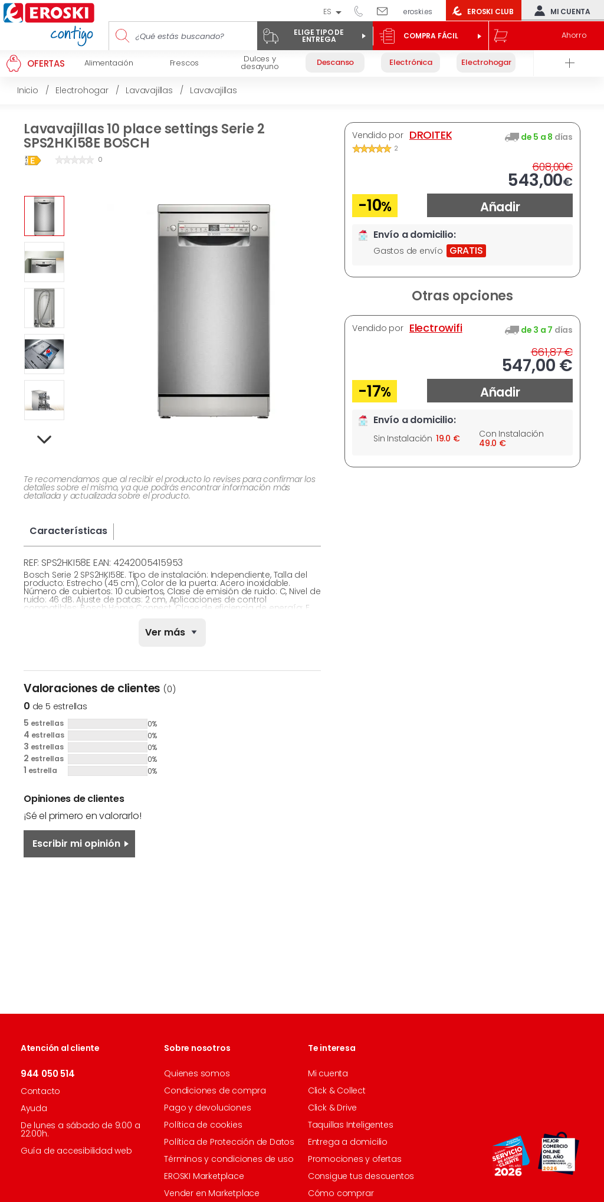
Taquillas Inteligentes (350, 1125)
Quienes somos (196, 1073)
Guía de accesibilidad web (76, 1151)
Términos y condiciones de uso (228, 1159)
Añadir (500, 206)
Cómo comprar (341, 1193)
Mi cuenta (559, 10)
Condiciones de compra (215, 1090)
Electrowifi (435, 328)
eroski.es (417, 11)
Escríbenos (386, 10)
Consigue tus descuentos (361, 1176)
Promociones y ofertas (355, 1159)
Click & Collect (337, 1090)
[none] (172, 632)
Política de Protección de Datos (229, 1142)
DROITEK (430, 135)
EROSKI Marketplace (204, 1176)
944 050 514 (362, 10)
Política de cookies (203, 1125)
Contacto (40, 1091)
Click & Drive (332, 1107)
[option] (44, 216)
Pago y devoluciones (207, 1107)
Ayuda (34, 1108)
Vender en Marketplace (212, 1193)
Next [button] (44, 440)
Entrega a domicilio (348, 1142)
